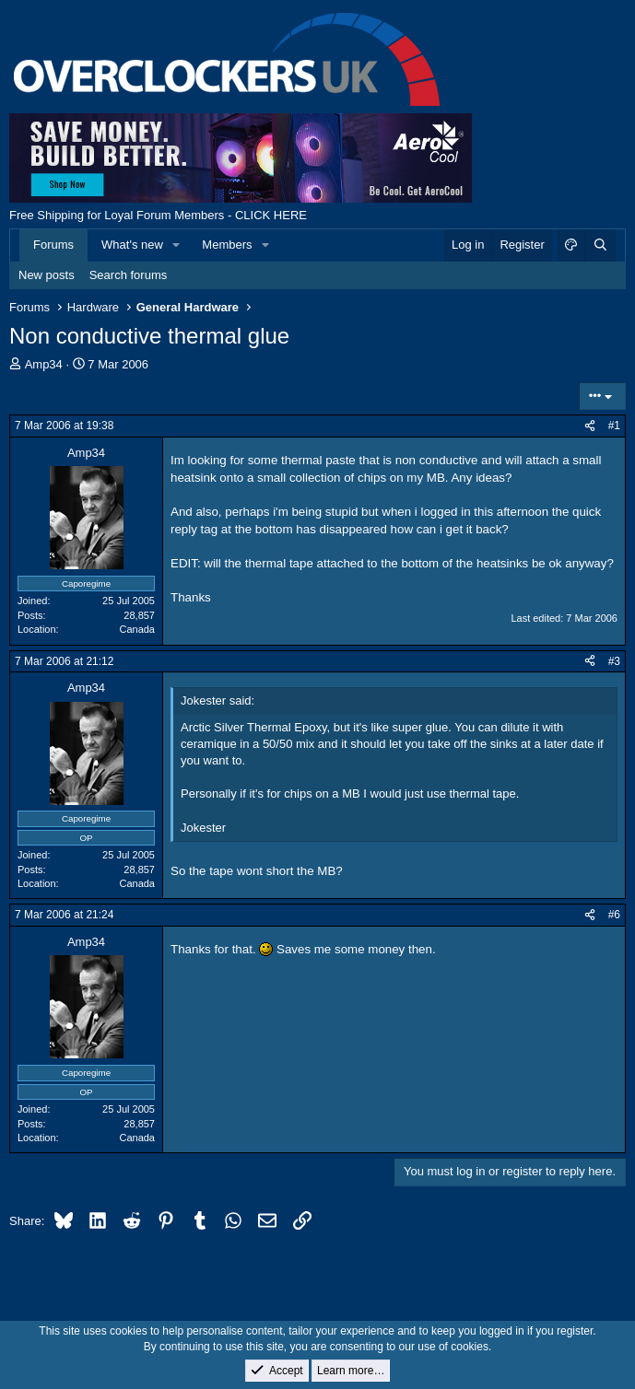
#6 (614, 914)
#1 (614, 425)
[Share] (590, 426)
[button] (177, 245)
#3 (614, 661)
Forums (53, 244)
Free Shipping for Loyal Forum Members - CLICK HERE (158, 215)
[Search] (600, 245)
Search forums (128, 275)
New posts (46, 275)
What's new (132, 244)
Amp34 (44, 364)
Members (227, 244)
